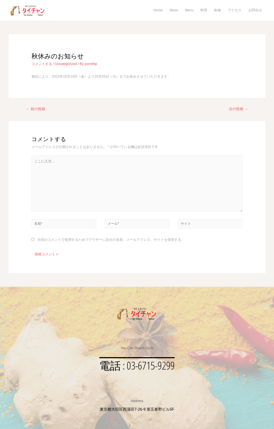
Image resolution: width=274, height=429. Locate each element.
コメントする (41, 64)
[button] (137, 365)
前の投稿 (35, 109)
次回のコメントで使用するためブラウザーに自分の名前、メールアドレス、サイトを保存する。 (111, 239)
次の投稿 (238, 109)
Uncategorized (66, 64)
